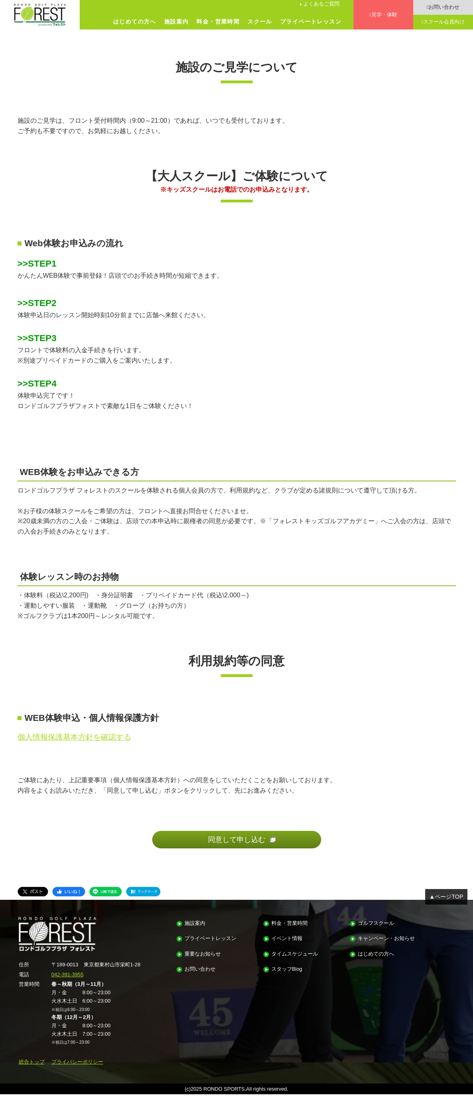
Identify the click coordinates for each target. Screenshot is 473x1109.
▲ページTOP (446, 911)
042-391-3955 (67, 989)
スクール (259, 21)
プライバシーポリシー (77, 1076)
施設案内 (176, 21)
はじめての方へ (134, 21)
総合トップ (32, 1076)
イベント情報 (286, 953)
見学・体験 (384, 15)
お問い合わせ (443, 7)
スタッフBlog (286, 983)
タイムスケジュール (294, 968)
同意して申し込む (236, 854)
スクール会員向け (444, 22)
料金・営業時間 (217, 21)
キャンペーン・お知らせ (386, 953)
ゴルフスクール (376, 937)
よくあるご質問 (321, 4)
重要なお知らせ (202, 968)
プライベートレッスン (311, 21)
